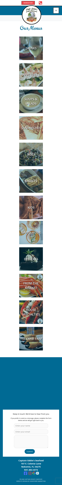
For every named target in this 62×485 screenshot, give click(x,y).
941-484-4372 (31, 469)
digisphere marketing (38, 481)
